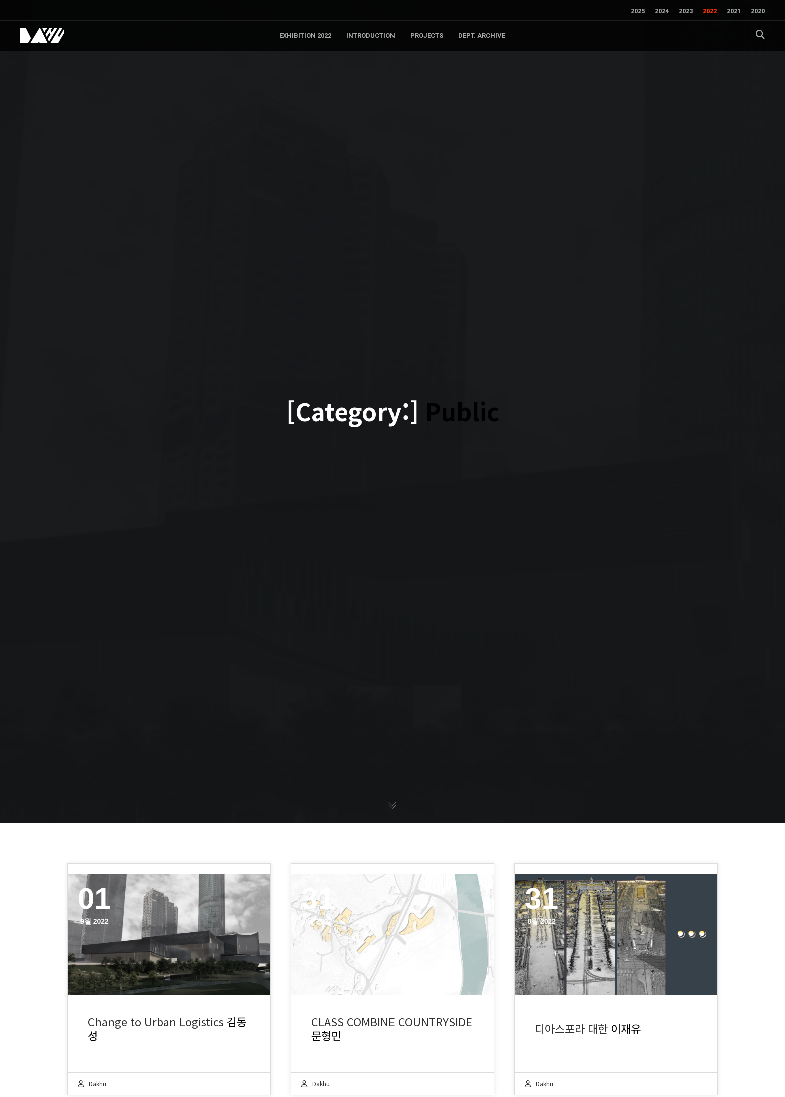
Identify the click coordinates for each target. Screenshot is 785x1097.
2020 (758, 11)
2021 (734, 11)
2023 (686, 11)
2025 (638, 11)
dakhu (97, 1083)
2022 (710, 11)
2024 (662, 11)
